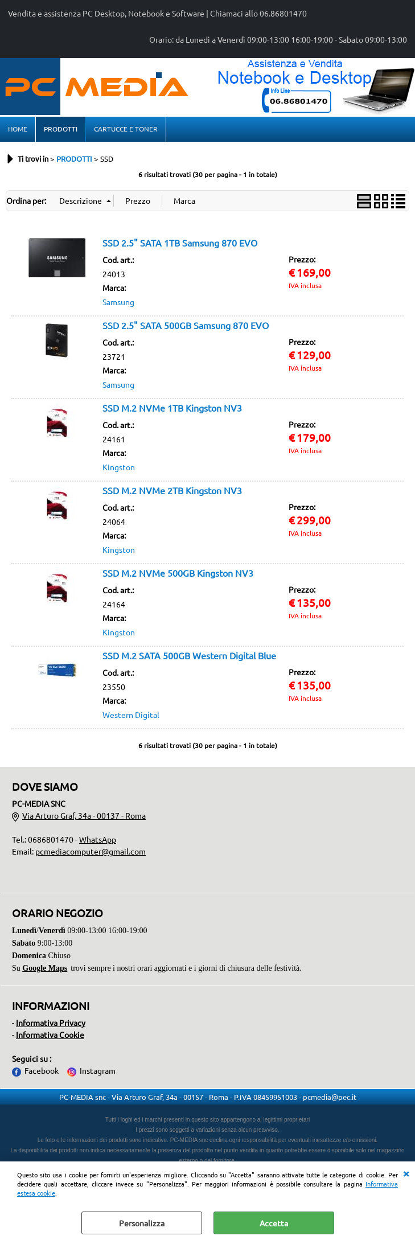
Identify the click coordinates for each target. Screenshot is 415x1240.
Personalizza (142, 1223)
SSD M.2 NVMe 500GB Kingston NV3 (177, 574)
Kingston (118, 468)
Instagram (98, 1071)
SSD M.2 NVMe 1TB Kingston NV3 (172, 408)
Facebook (41, 1071)
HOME (17, 129)
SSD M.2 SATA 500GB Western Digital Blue (189, 656)
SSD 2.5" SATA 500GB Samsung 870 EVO (185, 326)
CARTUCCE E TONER (126, 129)
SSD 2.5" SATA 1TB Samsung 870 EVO (179, 243)
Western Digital (130, 716)
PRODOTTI (60, 129)
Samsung (118, 303)
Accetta (274, 1223)
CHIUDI (405, 1173)
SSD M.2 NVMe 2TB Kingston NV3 (172, 491)
